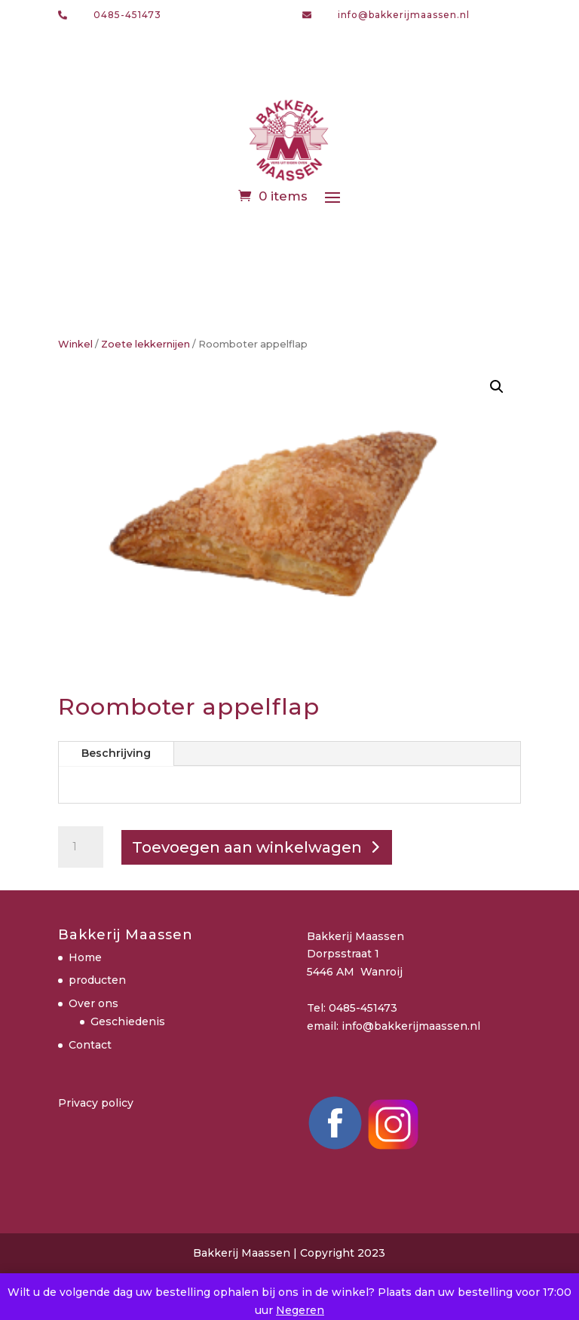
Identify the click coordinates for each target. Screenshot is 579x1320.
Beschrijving (116, 753)
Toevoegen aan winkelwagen (247, 847)
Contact (90, 1045)
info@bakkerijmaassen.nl (404, 14)
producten (97, 980)
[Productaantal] (80, 847)
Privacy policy (95, 1103)
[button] (496, 386)
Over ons (93, 1003)
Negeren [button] (300, 1310)
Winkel (75, 344)
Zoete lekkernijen (145, 344)
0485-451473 (127, 14)
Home (85, 957)
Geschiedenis (127, 1021)
